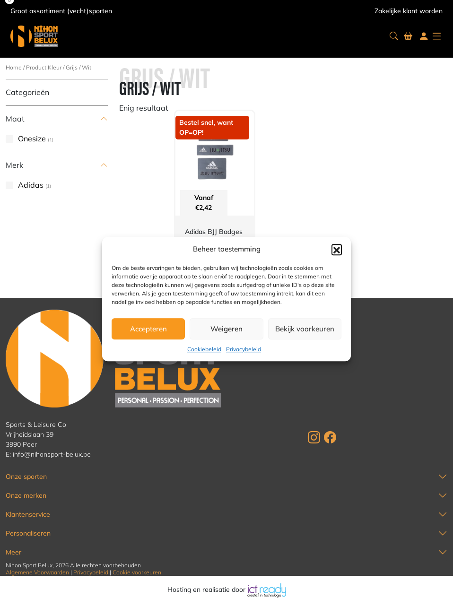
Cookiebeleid (204, 349)
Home (14, 67)
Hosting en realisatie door (226, 589)
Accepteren (148, 328)
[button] (336, 249)
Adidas (31, 185)
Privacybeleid (243, 349)
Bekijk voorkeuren (304, 328)
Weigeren (226, 328)
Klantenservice (28, 514)
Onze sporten (26, 476)
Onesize (32, 138)
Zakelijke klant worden (409, 11)
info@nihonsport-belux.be (52, 454)
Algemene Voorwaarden (37, 572)
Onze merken (26, 495)
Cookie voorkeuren (137, 572)
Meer (13, 552)
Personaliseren (28, 533)
